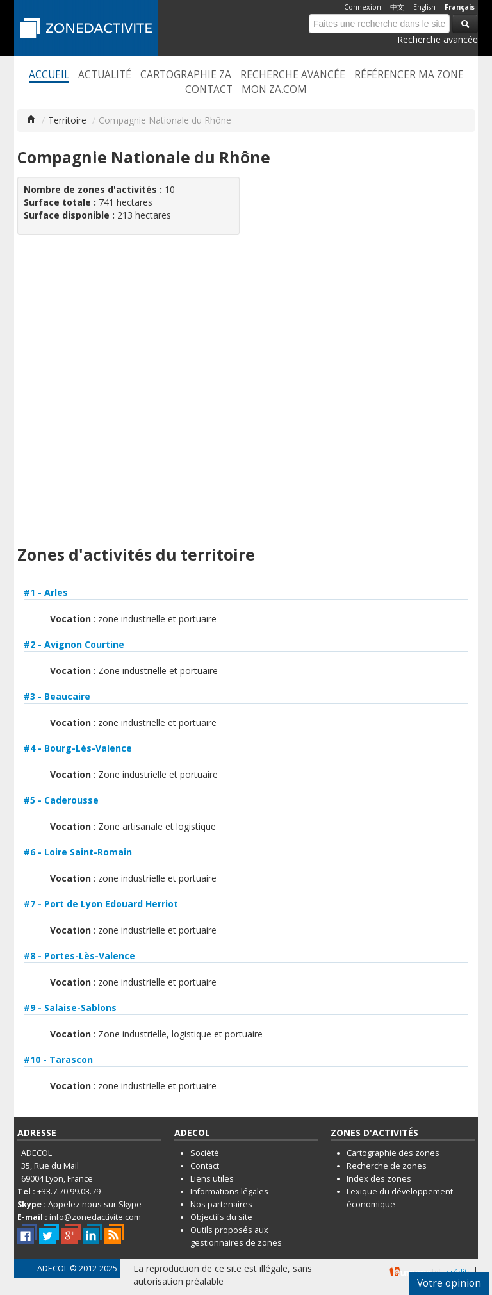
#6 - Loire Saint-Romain (78, 852)
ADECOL (52, 1268)
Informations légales (229, 1191)
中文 (397, 7)
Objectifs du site (221, 1217)
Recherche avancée (437, 39)
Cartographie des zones (393, 1153)
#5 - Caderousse (61, 800)
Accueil (49, 75)
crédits (458, 1271)
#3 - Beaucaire (57, 696)
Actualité (104, 75)
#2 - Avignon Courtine (74, 644)
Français (460, 7)
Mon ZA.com (274, 89)
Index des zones (379, 1178)
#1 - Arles (46, 592)
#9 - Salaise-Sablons (70, 1008)
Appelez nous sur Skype (95, 1204)
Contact (209, 89)
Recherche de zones (387, 1165)
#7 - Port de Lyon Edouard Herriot (101, 904)
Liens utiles (212, 1178)
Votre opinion (449, 1283)
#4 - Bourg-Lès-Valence (78, 748)
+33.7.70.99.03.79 (69, 1191)
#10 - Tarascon (58, 1059)
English (424, 7)
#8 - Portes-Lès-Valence (79, 956)
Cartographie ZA (185, 75)
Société (204, 1153)
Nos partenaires (221, 1204)
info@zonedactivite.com (95, 1217)
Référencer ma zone (409, 75)
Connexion (362, 7)
